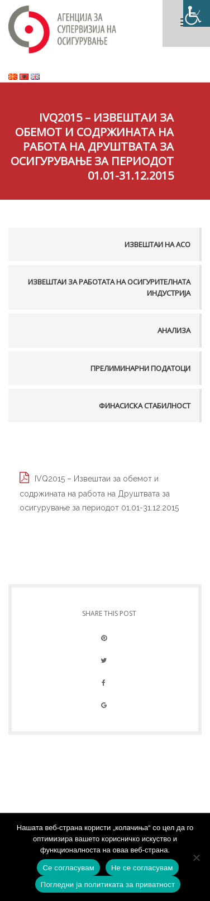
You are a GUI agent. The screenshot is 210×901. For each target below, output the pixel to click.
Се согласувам (68, 868)
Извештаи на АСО (157, 244)
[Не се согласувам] (196, 857)
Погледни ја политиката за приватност (108, 884)
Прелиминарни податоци (140, 368)
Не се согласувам (142, 868)
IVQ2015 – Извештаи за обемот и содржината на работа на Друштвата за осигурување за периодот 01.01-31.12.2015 (99, 493)
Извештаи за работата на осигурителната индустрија (109, 287)
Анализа (173, 330)
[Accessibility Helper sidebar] (196, 13)
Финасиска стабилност (144, 406)
